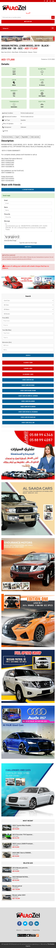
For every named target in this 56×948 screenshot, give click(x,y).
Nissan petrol (17, 886)
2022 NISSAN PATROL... (21, 877)
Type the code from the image (28, 242)
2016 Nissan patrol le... (20, 868)
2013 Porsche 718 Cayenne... (23, 834)
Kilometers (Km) (7, 342)
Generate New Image (10, 240)
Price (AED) (5, 318)
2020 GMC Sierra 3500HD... (22, 853)
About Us (18, 930)
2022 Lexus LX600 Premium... (23, 844)
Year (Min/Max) (6, 330)
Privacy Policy (36, 930)
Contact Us (27, 930)
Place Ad (28, 21)
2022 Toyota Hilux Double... (22, 825)
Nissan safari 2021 (19, 895)
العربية (28, 13)
